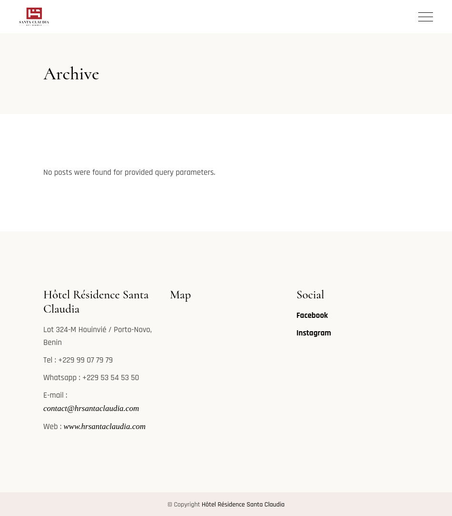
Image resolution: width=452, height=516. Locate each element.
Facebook (312, 315)
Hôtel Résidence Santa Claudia (243, 504)
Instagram (313, 333)
